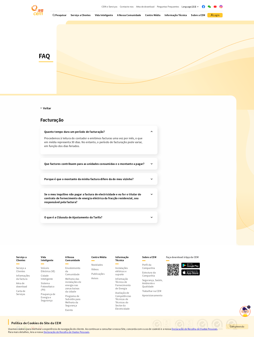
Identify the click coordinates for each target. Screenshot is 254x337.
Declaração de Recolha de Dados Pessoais (194, 329)
